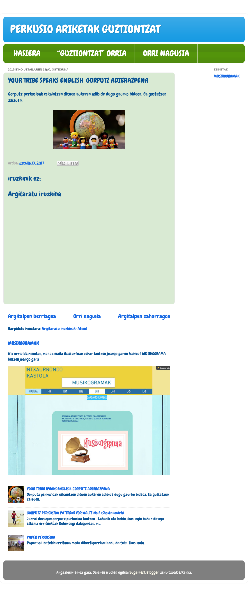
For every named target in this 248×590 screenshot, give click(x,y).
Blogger (153, 572)
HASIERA (27, 53)
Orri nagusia (87, 316)
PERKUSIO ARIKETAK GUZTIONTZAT (85, 29)
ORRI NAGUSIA (166, 53)
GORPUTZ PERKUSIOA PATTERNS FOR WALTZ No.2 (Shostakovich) (75, 512)
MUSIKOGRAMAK (23, 343)
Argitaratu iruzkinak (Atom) (64, 328)
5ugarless (137, 572)
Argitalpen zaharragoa (144, 316)
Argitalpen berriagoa (32, 316)
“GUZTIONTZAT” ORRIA (91, 53)
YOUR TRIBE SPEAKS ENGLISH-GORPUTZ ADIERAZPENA (68, 488)
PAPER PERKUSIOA (41, 537)
